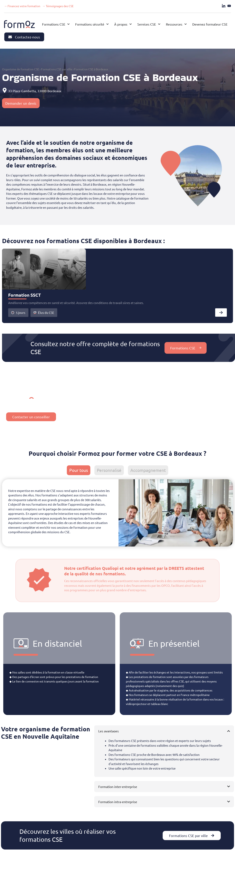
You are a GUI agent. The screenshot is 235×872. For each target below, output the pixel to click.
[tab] (78, 470)
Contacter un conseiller (31, 417)
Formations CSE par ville (56, 69)
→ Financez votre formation (22, 6)
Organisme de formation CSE (20, 69)
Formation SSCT (24, 295)
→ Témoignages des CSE (58, 6)
